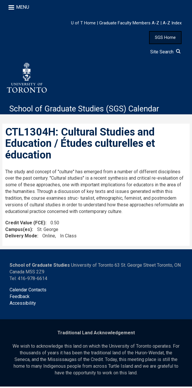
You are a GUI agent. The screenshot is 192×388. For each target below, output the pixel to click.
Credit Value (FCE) (25, 224)
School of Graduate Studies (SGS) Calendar (87, 110)
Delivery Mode (21, 237)
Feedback (20, 297)
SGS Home (165, 37)
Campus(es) (18, 230)
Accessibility (23, 304)
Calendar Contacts (28, 291)
